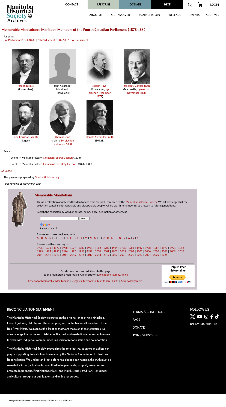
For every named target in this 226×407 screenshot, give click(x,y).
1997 (73, 251)
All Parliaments (80, 40)
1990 (164, 247)
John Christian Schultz (25, 136)
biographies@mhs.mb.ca (113, 274)
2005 (139, 251)
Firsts (115, 281)
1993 (40, 251)
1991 (173, 247)
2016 (81, 254)
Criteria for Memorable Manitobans (48, 281)
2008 (164, 251)
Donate (135, 4)
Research (176, 15)
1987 (139, 247)
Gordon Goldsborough (47, 177)
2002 (114, 251)
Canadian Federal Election (58, 157)
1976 (48, 247)
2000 (98, 251)
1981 (90, 247)
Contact (71, 4)
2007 (156, 251)
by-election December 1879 (100, 93)
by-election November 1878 (138, 91)
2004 (131, 251)
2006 (148, 251)
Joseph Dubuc (25, 84)
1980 (81, 247)
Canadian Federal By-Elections (60, 164)
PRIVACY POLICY (55, 400)
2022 (131, 254)
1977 (56, 247)
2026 (164, 254)
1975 (40, 247)
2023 (139, 254)
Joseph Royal (100, 84)
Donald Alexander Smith (100, 136)
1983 (106, 247)
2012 (48, 254)
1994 (48, 251)
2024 (148, 254)
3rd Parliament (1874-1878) (19, 40)
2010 (181, 251)
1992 (181, 247)
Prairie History (149, 15)
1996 (64, 251)
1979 (73, 247)
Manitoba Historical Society (141, 202)
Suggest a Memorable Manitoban (91, 281)
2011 (40, 254)
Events (195, 15)
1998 (81, 251)
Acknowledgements (132, 281)
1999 (90, 251)
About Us (95, 15)
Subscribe (103, 4)
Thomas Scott (62, 136)
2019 (106, 254)
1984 (114, 247)
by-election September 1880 (63, 142)
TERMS (68, 400)
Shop (167, 4)
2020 (114, 254)
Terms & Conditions (149, 312)
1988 (148, 247)
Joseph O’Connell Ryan (137, 84)
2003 (123, 251)
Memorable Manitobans (20, 29)
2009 (173, 251)
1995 (56, 251)
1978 (64, 247)
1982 (98, 247)
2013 (56, 254)
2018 (98, 254)
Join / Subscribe (145, 335)
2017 (90, 254)
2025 (156, 254)
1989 (156, 247)
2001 (106, 251)
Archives (212, 15)
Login (214, 4)
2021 (123, 254)
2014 (64, 254)
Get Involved (120, 15)
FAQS (136, 319)
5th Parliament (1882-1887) (54, 40)
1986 (131, 247)
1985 (123, 247)
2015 (73, 254)
